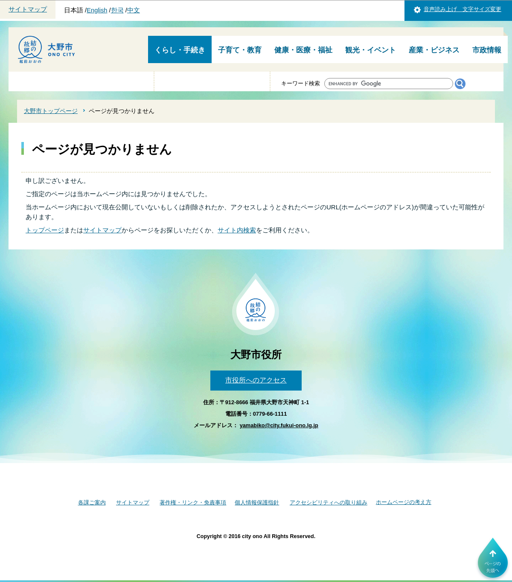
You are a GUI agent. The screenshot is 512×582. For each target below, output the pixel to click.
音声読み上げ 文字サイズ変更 (462, 9)
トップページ (45, 230)
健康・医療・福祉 (303, 50)
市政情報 (486, 50)
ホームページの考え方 (403, 502)
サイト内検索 (237, 230)
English (97, 10)
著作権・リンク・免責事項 (193, 502)
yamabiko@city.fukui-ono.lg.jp (279, 425)
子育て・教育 (240, 50)
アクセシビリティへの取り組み (328, 502)
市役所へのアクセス (256, 380)
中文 (133, 10)
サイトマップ (28, 9)
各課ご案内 (92, 502)
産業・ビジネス (434, 50)
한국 (117, 10)
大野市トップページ (51, 110)
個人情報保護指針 (257, 502)
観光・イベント (370, 50)
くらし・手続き (179, 50)
